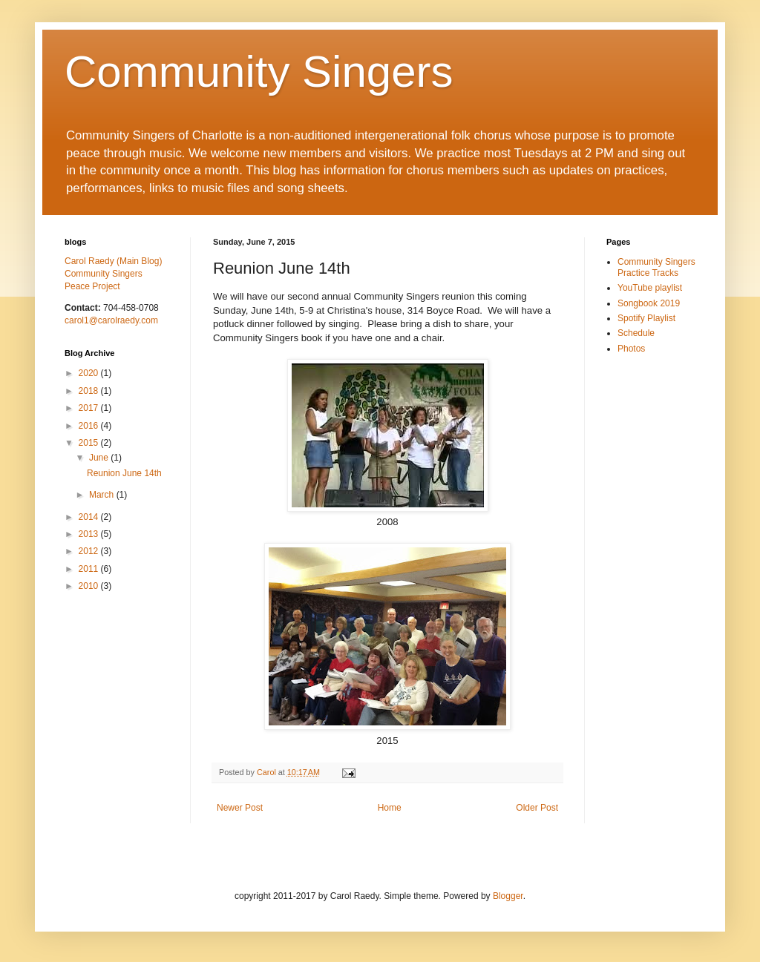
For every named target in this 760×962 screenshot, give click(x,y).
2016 (90, 426)
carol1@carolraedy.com (111, 320)
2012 (90, 551)
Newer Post (240, 808)
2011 (90, 569)
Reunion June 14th (124, 473)
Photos (631, 348)
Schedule (636, 333)
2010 (90, 586)
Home (390, 808)
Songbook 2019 (649, 303)
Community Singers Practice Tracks (656, 267)
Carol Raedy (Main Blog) (113, 261)
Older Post (537, 808)
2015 (90, 443)
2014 (90, 517)
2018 (90, 391)
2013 (90, 534)
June (100, 457)
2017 (90, 408)
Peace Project (92, 286)
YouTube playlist (650, 288)
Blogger (508, 896)
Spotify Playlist (646, 318)
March (103, 495)
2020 (90, 373)
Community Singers (259, 71)
